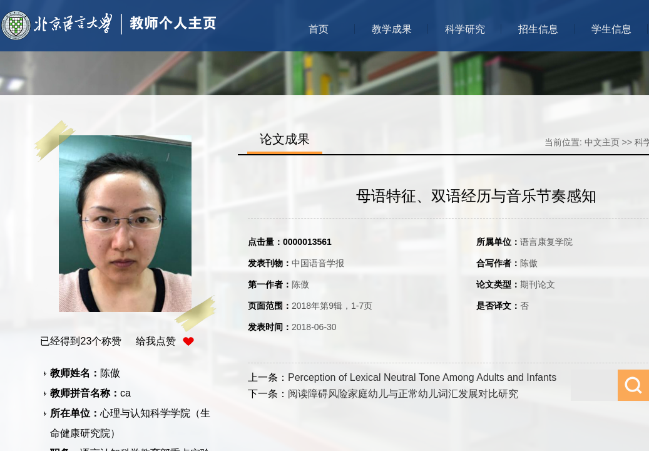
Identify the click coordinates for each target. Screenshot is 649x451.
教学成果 (392, 29)
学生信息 (611, 29)
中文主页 (602, 142)
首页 (319, 29)
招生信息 (538, 29)
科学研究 (465, 29)
